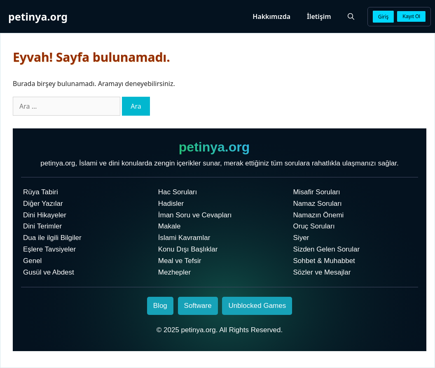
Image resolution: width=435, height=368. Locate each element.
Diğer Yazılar (43, 203)
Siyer (301, 238)
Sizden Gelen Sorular (326, 249)
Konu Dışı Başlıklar (188, 249)
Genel (32, 261)
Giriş (383, 16)
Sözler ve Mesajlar (322, 272)
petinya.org (38, 16)
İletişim (319, 16)
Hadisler (171, 203)
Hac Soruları (177, 192)
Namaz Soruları (317, 203)
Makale (169, 226)
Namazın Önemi (318, 215)
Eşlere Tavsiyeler (49, 249)
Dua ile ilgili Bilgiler (52, 238)
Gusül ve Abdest (48, 272)
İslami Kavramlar (184, 238)
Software (198, 306)
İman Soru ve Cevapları (195, 215)
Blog (160, 306)
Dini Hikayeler (44, 215)
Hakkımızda (271, 16)
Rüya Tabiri (40, 192)
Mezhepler (174, 272)
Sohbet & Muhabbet (324, 261)
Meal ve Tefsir (179, 261)
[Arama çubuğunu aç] (350, 16)
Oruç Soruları (314, 226)
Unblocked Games (257, 306)
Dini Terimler (42, 226)
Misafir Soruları (316, 192)
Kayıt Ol (411, 16)
